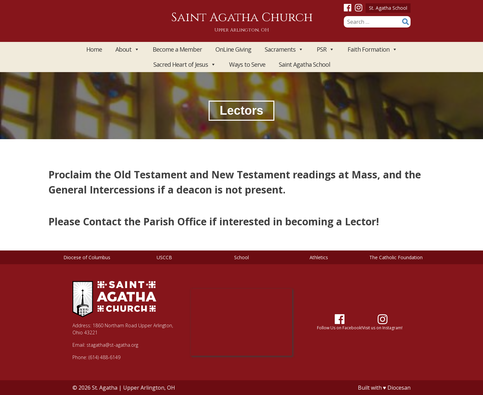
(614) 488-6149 (104, 357)
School (241, 257)
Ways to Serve (247, 64)
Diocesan (399, 387)
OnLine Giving (233, 49)
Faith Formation (372, 49)
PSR (325, 49)
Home (94, 49)
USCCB (164, 257)
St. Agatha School (388, 8)
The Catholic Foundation (396, 257)
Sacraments (284, 49)
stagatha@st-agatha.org (112, 345)
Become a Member (177, 49)
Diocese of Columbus (86, 257)
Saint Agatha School (304, 64)
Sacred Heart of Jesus (184, 64)
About (127, 49)
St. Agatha (104, 387)
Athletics (319, 257)
